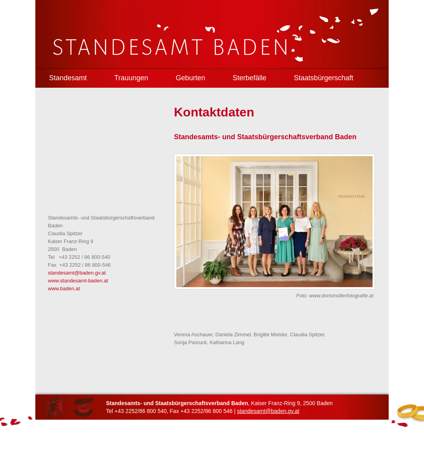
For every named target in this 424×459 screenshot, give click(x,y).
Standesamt (68, 78)
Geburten (190, 78)
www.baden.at (64, 288)
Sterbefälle (250, 78)
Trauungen (131, 78)
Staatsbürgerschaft (323, 78)
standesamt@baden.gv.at (77, 273)
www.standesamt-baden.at (78, 281)
